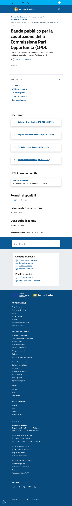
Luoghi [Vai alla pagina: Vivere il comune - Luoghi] (14, 405)
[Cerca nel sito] (59, 9)
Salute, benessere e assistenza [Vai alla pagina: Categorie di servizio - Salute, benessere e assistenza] (22, 338)
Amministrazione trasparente (22, 460)
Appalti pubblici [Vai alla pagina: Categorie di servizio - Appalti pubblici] (17, 377)
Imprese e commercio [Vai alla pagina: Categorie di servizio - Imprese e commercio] (19, 371)
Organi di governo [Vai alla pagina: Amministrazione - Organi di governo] (18, 307)
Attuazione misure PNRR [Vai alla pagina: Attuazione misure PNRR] (20, 473)
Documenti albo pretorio (19, 19)
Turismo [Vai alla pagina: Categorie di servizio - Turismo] (15, 354)
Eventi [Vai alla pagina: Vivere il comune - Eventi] (14, 408)
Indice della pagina (18, 79)
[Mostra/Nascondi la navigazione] (2, 9)
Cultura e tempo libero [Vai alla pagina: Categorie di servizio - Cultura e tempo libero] (19, 365)
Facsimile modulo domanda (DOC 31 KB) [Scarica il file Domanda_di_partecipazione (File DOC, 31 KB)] (33, 147)
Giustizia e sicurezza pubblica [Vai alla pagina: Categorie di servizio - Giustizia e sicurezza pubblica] (22, 357)
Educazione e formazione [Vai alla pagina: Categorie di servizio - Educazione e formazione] (20, 335)
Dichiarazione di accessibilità (21, 467)
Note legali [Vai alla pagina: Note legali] (15, 470)
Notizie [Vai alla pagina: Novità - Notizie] (14, 389)
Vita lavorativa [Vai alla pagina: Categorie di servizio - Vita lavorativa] (17, 341)
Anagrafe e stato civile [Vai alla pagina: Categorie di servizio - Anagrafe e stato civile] (19, 351)
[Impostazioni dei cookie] (4, 502)
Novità (14, 385)
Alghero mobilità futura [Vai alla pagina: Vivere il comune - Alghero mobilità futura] (20, 414)
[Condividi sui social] (16, 59)
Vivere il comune (19, 401)
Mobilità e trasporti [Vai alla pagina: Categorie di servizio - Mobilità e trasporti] (18, 344)
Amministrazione (22, 17)
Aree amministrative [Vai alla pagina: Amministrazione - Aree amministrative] (19, 310)
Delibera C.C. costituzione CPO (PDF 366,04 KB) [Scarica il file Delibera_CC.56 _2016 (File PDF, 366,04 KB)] (36, 122)
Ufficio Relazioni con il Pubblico (22, 435)
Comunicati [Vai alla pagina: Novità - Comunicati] (16, 395)
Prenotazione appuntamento (21, 449)
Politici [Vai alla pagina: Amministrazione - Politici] (14, 319)
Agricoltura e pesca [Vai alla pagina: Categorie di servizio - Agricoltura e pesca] (18, 381)
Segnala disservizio (18, 452)
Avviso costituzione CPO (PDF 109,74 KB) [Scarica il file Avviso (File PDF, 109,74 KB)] (34, 160)
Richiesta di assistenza (19, 456)
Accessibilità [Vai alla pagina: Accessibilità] (36, 499)
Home (13, 17)
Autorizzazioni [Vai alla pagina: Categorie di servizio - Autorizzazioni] (17, 374)
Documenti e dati (36, 17)
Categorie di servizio (20, 331)
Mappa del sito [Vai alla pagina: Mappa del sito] (17, 499)
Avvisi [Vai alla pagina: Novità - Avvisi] (14, 392)
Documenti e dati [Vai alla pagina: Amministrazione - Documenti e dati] (18, 326)
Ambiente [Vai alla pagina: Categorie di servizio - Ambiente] (15, 368)
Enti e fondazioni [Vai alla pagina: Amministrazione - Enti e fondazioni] (17, 316)
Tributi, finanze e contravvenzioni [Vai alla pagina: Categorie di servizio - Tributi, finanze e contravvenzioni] (23, 362)
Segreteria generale (20, 180)
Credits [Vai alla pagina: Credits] (27, 499)
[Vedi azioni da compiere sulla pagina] (26, 59)
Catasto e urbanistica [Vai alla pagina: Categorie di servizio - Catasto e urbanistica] (19, 348)
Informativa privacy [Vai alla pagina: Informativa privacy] (18, 463)
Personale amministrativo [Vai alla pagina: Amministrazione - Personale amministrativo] (20, 322)
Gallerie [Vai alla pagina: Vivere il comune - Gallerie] (14, 411)
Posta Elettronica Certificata (21, 438)
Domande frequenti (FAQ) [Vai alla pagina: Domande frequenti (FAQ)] (20, 446)
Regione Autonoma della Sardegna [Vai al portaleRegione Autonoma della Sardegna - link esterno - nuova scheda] (20, 3)
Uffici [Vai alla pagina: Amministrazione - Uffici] (14, 313)
